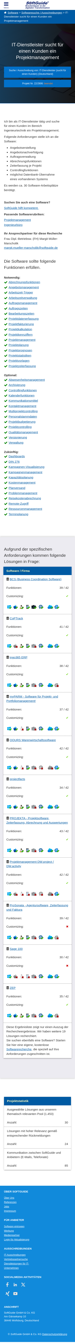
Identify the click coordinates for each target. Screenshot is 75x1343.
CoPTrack (16, 618)
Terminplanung (18, 514)
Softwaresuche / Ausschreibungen (41, 12)
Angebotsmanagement (24, 287)
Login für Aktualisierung (16, 1239)
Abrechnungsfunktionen (24, 282)
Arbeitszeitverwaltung (23, 297)
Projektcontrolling (20, 427)
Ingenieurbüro (13, 224)
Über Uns (9, 1197)
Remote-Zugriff (19, 503)
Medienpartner (12, 1235)
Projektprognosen (20, 350)
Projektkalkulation (20, 329)
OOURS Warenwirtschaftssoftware (33, 740)
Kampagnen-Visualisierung (26, 466)
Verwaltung (16, 442)
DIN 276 (14, 461)
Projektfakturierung (21, 324)
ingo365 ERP (18, 657)
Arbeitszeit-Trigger (21, 292)
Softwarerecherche (19, 1049)
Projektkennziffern (21, 334)
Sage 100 (16, 948)
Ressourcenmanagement (25, 508)
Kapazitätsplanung (21, 477)
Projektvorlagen (19, 360)
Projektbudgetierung (22, 421)
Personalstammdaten (23, 416)
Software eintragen (14, 1226)
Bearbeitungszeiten (21, 313)
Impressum (10, 1211)
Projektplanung (19, 345)
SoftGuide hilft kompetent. (21, 208)
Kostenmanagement (22, 482)
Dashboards (17, 456)
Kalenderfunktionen (21, 395)
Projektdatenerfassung (24, 318)
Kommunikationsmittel (23, 400)
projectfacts (17, 779)
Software (13, 12)
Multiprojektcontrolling (23, 411)
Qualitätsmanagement (23, 432)
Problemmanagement (23, 493)
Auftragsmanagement (23, 303)
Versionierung (18, 437)
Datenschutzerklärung (54, 1334)
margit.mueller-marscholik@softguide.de (31, 247)
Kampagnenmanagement (25, 472)
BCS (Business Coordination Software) (35, 579)
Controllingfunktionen (23, 390)
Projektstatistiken (20, 355)
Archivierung (17, 385)
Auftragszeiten (18, 308)
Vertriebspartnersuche (16, 1259)
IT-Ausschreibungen (15, 1255)
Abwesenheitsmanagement (27, 379)
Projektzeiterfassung (22, 366)
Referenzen (10, 1202)
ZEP (13, 987)
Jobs (6, 1206)
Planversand (17, 488)
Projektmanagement (17, 220)
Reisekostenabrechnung (25, 498)
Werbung (9, 1230)
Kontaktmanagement (22, 406)
